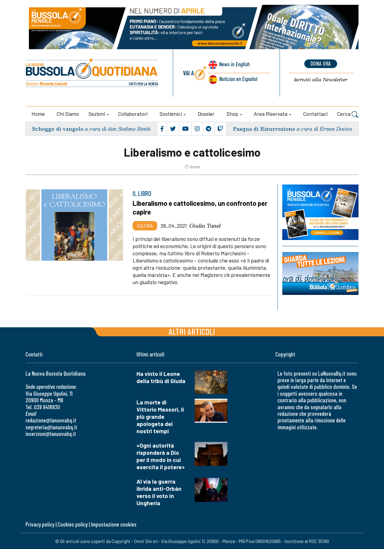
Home (38, 113)
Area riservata (270, 113)
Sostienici (171, 113)
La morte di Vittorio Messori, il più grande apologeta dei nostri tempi (160, 416)
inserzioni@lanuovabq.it (51, 433)
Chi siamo (68, 113)
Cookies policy (73, 523)
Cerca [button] (347, 114)
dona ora (321, 64)
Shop (232, 113)
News (233, 65)
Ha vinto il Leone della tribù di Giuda (160, 377)
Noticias (238, 79)
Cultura (145, 225)
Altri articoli (192, 331)
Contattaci (315, 113)
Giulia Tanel (205, 225)
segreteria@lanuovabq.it (51, 426)
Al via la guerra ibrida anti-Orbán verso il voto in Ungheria (159, 492)
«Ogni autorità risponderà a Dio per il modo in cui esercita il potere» (160, 456)
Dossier (206, 113)
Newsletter (320, 80)
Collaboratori (133, 113)
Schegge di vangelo (58, 128)
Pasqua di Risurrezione (264, 128)
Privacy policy (40, 523)
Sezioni (96, 113)
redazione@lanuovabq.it (51, 419)
